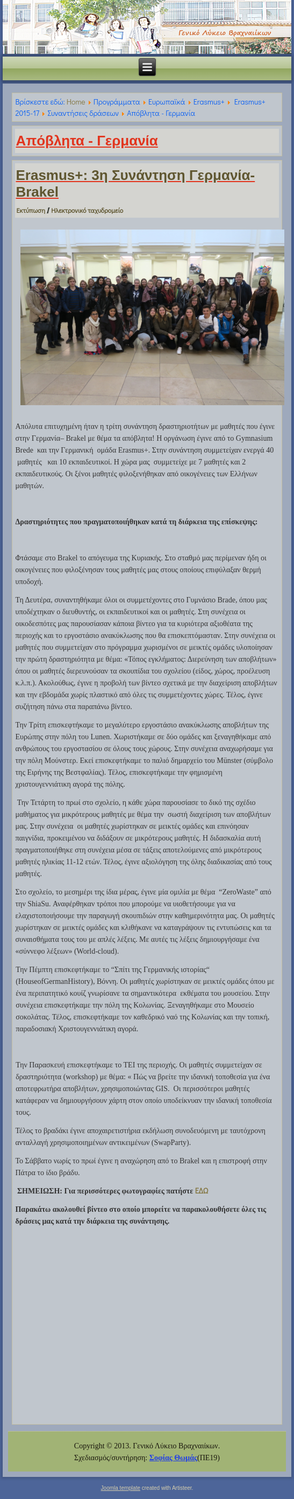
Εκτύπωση (31, 210)
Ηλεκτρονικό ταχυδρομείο (87, 210)
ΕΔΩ (202, 1190)
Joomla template (120, 1488)
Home (76, 101)
